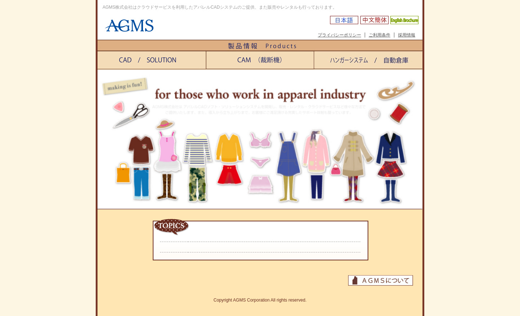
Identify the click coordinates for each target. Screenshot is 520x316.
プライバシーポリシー (339, 35)
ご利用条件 (379, 35)
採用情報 (406, 35)
